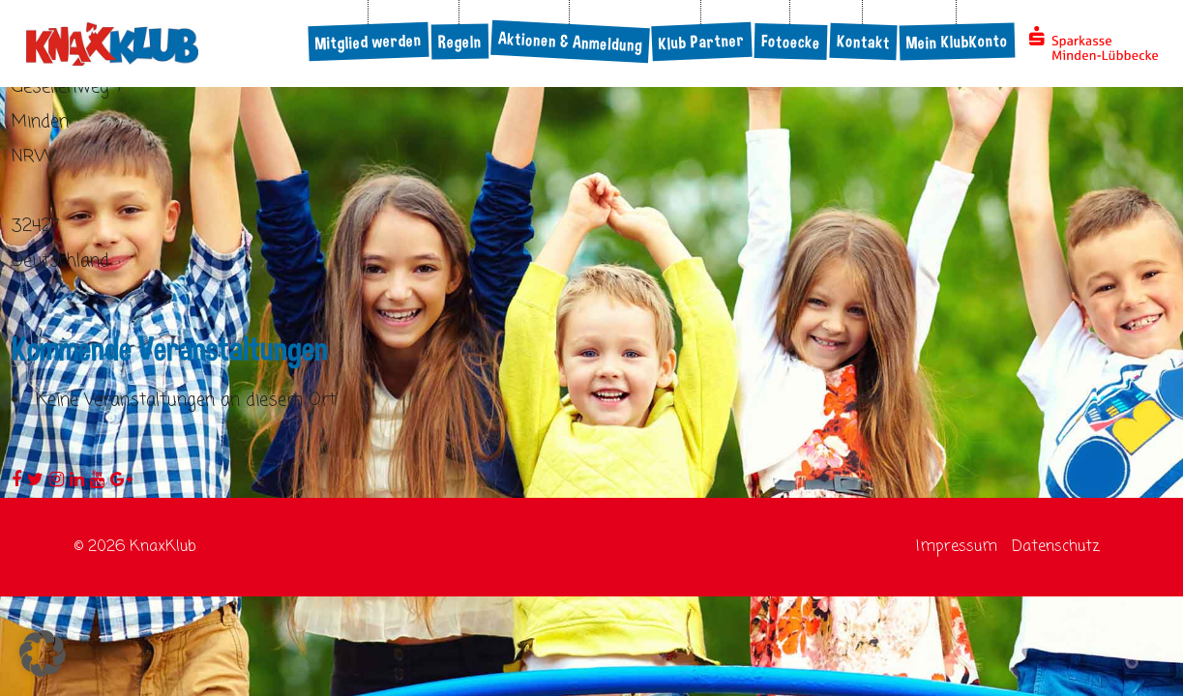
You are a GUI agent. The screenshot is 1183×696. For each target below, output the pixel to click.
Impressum (956, 547)
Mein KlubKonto (957, 42)
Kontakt (864, 41)
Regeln (460, 42)
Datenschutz (1056, 547)
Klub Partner (702, 41)
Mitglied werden (369, 41)
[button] (42, 653)
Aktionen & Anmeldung (570, 41)
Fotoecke (791, 41)
